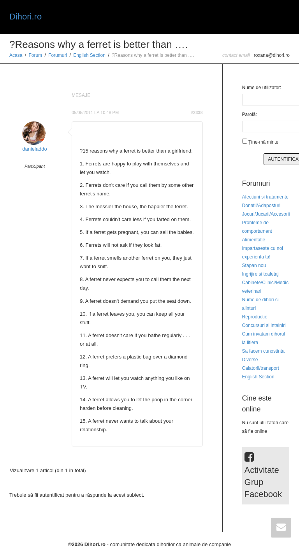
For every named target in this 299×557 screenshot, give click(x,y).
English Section (89, 55)
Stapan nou (254, 265)
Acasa (15, 55)
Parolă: (249, 114)
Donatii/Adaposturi (261, 205)
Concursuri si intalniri (264, 325)
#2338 (197, 112)
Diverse (250, 359)
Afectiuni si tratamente (265, 197)
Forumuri (57, 55)
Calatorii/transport (260, 368)
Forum (35, 55)
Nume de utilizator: (261, 87)
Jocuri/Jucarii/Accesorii (266, 214)
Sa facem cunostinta (263, 351)
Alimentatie (254, 239)
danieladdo (34, 149)
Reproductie (254, 317)
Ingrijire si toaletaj (260, 274)
